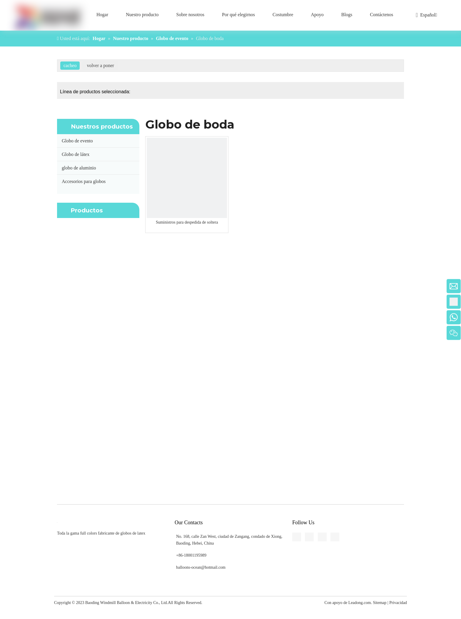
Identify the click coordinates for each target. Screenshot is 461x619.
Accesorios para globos (84, 181)
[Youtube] (4, 223)
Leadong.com (359, 602)
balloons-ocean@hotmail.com (201, 567)
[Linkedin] (4, 201)
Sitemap (379, 602)
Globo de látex (75, 154)
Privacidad (398, 602)
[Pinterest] (4, 234)
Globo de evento (77, 140)
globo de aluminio (79, 167)
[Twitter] (4, 212)
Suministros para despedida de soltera (187, 222)
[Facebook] (4, 190)
